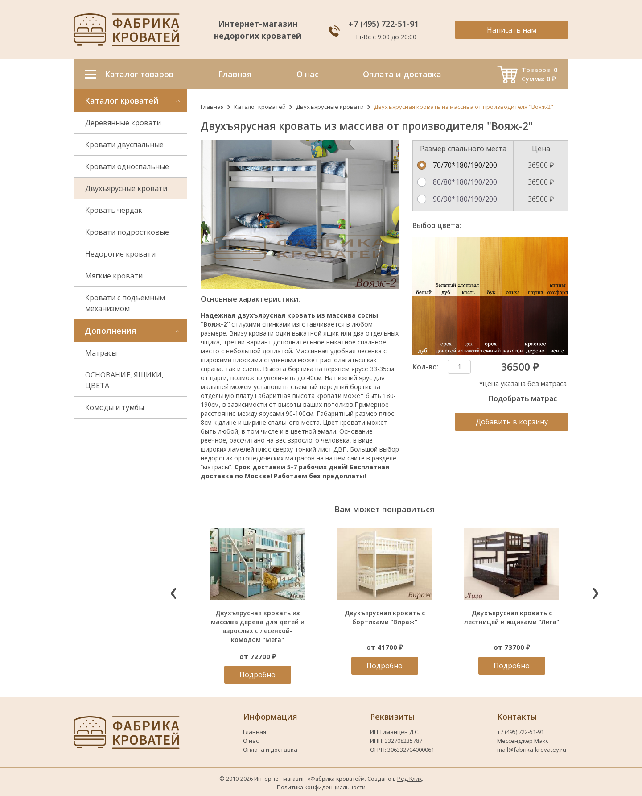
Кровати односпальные (127, 166)
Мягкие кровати (114, 276)
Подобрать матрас (523, 398)
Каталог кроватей (260, 107)
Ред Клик (409, 779)
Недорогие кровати (120, 254)
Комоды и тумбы (114, 407)
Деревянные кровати (123, 123)
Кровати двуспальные (124, 144)
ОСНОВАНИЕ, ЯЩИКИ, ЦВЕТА (124, 380)
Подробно (257, 675)
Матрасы (101, 353)
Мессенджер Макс (522, 741)
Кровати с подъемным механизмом (125, 303)
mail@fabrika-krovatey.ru (531, 750)
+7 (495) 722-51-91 (385, 23)
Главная (212, 107)
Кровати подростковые (127, 232)
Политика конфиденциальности (321, 787)
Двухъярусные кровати (126, 188)
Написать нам (511, 30)
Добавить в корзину (512, 422)
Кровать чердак (113, 210)
